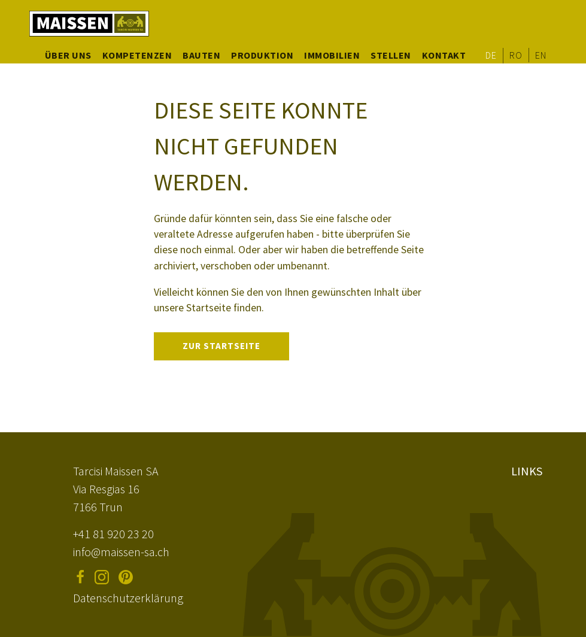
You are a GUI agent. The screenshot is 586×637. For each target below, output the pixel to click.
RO (515, 55)
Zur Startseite (221, 345)
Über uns (68, 55)
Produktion (262, 55)
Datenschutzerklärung (128, 597)
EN (540, 55)
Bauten (201, 55)
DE (490, 55)
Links (526, 470)
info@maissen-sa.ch (121, 551)
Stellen (391, 55)
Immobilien (332, 55)
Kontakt (444, 55)
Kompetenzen (137, 55)
